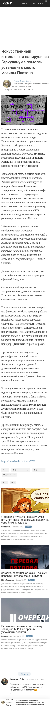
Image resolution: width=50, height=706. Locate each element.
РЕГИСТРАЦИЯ (36, 3)
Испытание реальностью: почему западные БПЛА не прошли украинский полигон (22, 629)
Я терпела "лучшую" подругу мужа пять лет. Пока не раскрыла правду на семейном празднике (25, 519)
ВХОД (24, 3)
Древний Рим (39, 470)
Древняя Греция (9, 474)
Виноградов (6, 636)
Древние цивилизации (21, 470)
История (5, 470)
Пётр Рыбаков (7, 580)
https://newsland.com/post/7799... (19, 461)
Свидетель (6, 527)
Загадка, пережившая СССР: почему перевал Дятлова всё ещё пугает (24, 574)
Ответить (13, 694)
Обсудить (24, 674)
